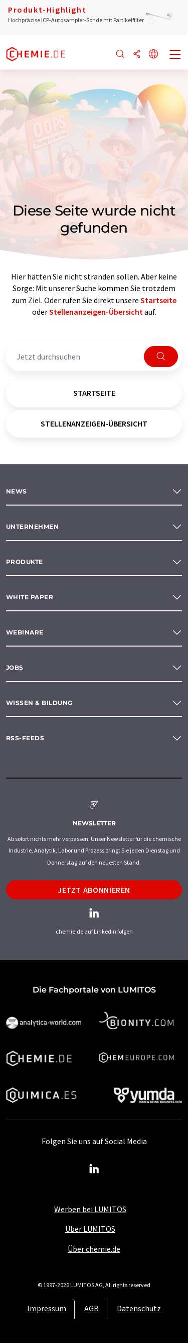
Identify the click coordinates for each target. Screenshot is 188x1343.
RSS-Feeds (25, 738)
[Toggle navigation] (175, 55)
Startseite (158, 300)
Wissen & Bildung (39, 702)
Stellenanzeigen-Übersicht (96, 312)
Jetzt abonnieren (94, 890)
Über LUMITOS (90, 1229)
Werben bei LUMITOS (90, 1209)
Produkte (24, 562)
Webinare (25, 632)
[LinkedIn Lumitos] (94, 1169)
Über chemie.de (94, 1249)
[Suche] (120, 54)
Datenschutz (139, 1308)
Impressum (46, 1308)
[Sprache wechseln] (153, 54)
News (16, 491)
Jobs (15, 667)
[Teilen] (137, 54)
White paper (29, 597)
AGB (91, 1308)
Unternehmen (32, 526)
